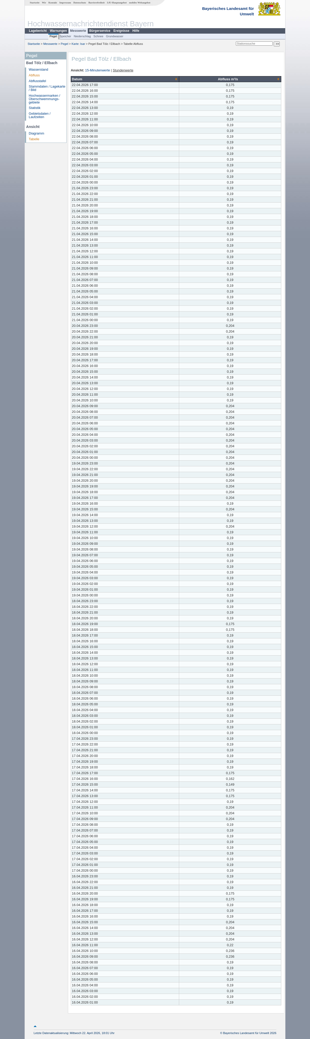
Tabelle (34, 139)
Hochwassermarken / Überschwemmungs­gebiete (44, 99)
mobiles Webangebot (139, 2)
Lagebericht (38, 31)
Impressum (65, 2)
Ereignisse (121, 31)
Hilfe (135, 31)
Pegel (53, 36)
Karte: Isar (78, 43)
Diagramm (36, 133)
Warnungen (58, 31)
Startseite (34, 2)
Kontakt (52, 2)
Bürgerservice (99, 31)
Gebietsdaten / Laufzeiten (39, 115)
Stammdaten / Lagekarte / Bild (47, 88)
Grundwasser (115, 36)
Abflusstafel (37, 81)
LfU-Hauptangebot (117, 2)
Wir (44, 2)
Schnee (98, 36)
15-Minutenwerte (97, 70)
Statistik (34, 108)
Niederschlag (82, 36)
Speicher (65, 36)
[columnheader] (125, 79)
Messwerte (78, 31)
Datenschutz (79, 2)
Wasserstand (38, 69)
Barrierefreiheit (97, 2)
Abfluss (34, 75)
